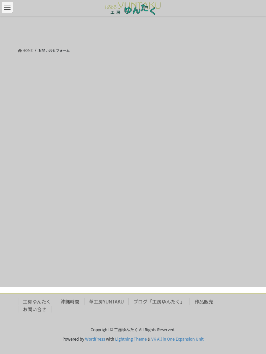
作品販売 (204, 301)
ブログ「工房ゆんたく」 (159, 301)
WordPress (95, 339)
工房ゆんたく (37, 301)
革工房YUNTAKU (106, 301)
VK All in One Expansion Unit (177, 339)
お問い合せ (34, 309)
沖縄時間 (70, 301)
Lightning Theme (131, 339)
